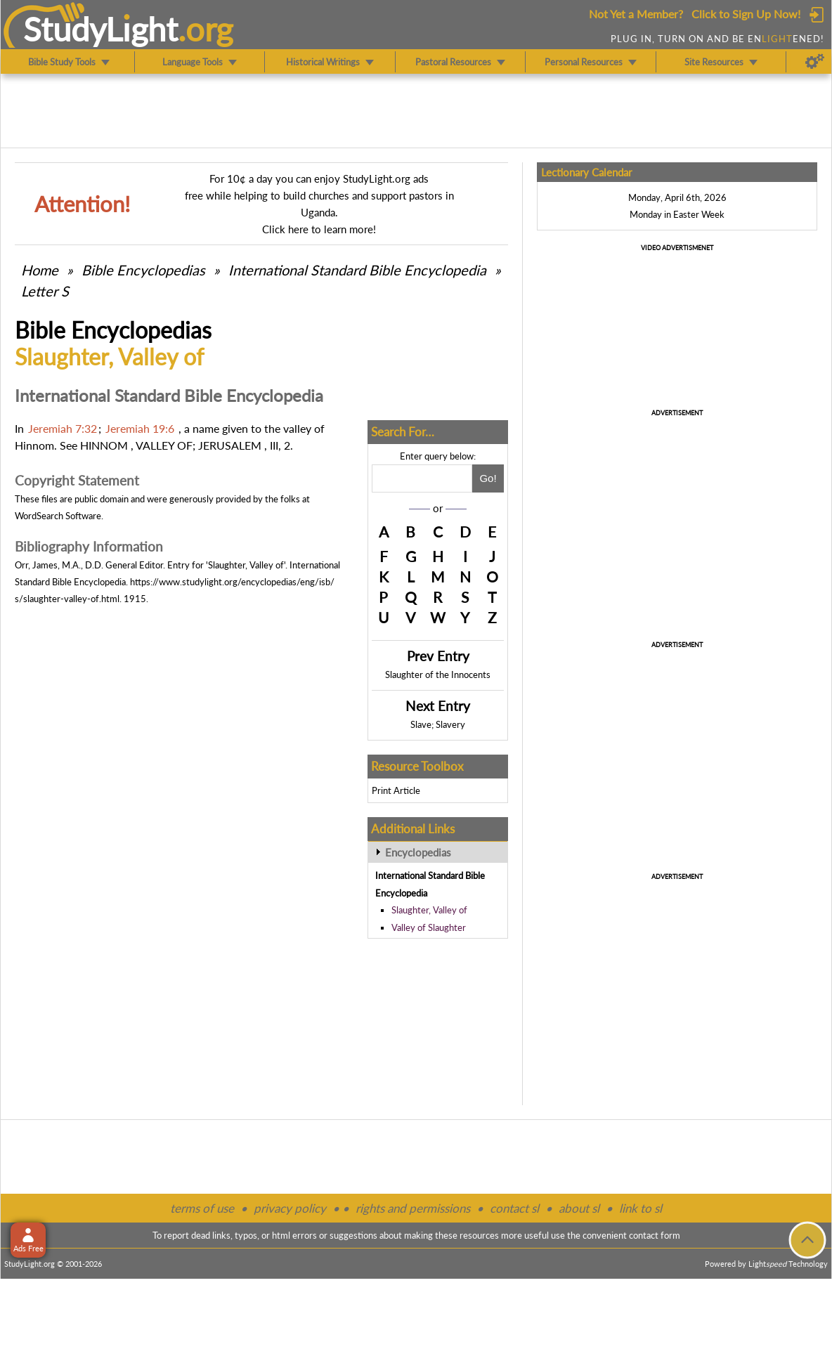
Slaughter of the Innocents (437, 674)
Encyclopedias (418, 852)
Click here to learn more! (319, 229)
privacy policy (290, 1208)
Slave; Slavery (437, 724)
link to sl (640, 1208)
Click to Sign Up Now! (745, 13)
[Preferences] (814, 61)
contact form (654, 1235)
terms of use (202, 1208)
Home (39, 269)
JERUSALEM (229, 445)
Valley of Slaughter (428, 927)
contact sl (514, 1208)
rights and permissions (413, 1208)
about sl (579, 1208)
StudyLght (100, 28)
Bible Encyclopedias (143, 269)
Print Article (396, 790)
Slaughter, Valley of (429, 909)
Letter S (45, 290)
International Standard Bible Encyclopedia (357, 269)
